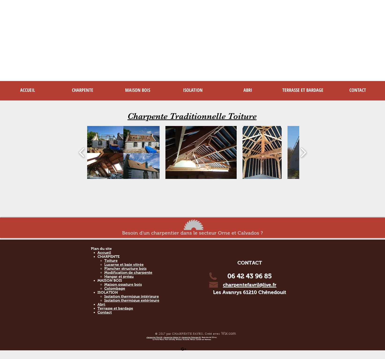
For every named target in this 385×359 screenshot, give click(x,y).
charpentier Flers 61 (154, 337)
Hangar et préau (119, 276)
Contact (104, 312)
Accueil (104, 253)
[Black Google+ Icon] (183, 349)
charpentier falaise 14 (171, 337)
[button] (82, 90)
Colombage (114, 288)
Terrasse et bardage (115, 308)
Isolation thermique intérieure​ (131, 296)
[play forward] (303, 152)
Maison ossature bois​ (123, 284)
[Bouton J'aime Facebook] (210, 349)
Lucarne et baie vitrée (124, 264)
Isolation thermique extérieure (131, 300)
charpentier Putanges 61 (191, 337)
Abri (101, 304)
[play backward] (82, 152)
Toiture (111, 261)
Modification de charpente (128, 272)
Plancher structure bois (125, 268)
